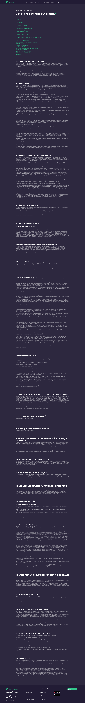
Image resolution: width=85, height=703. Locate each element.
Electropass (46, 2)
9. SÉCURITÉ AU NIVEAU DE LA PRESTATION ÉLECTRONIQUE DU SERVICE (29, 37)
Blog (41, 2)
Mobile (31, 2)
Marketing (53, 2)
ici (55, 126)
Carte (27, 2)
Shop (58, 2)
